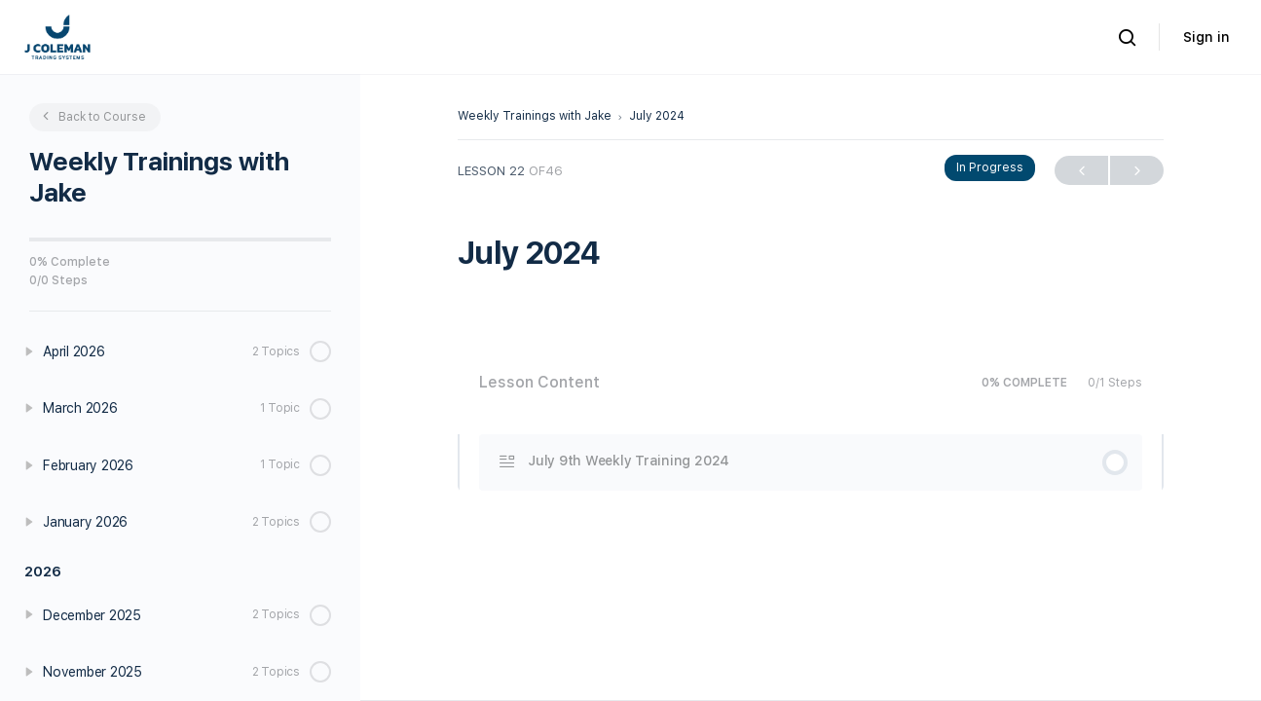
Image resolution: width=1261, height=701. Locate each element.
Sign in (1206, 37)
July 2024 (657, 116)
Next (1137, 171)
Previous (1081, 171)
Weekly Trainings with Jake (535, 116)
